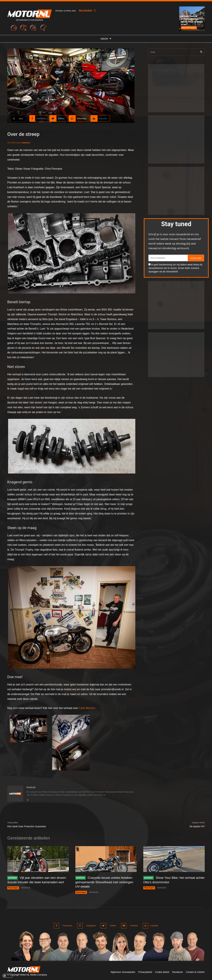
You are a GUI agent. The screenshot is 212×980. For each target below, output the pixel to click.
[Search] (201, 52)
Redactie (26, 142)
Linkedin (154, 925)
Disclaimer (177, 971)
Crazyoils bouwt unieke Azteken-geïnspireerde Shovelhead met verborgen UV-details (105, 882)
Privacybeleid (145, 971)
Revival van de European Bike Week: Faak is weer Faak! (192, 20)
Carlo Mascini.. (87, 708)
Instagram (90, 925)
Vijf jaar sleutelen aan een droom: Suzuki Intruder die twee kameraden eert (32, 882)
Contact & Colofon (195, 971)
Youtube (132, 925)
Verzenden (195, 258)
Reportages (189, 28)
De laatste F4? (197, 826)
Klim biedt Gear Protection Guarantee (26, 826)
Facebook (67, 925)
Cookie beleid (162, 971)
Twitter (112, 925)
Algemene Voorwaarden (122, 971)
